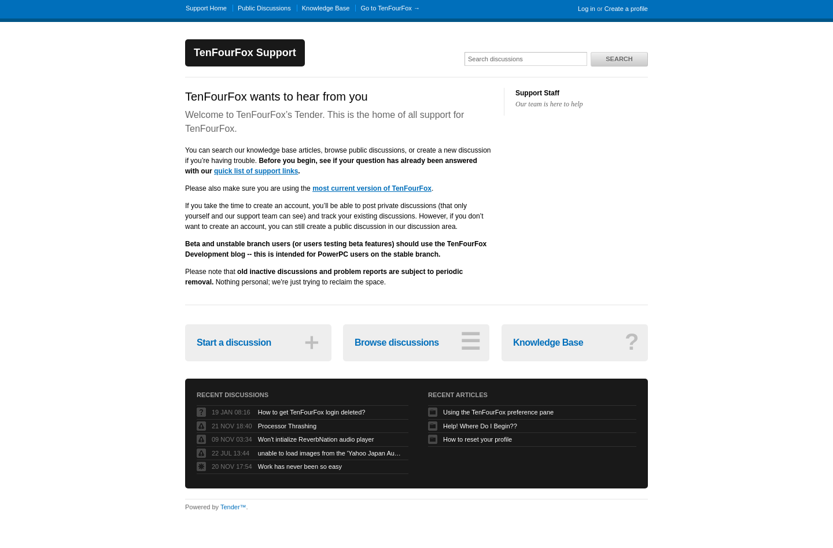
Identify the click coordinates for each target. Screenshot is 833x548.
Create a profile (626, 8)
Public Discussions (264, 8)
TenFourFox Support (245, 52)
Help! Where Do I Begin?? (480, 426)
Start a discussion (259, 341)
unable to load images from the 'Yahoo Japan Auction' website (330, 453)
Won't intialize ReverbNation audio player (316, 439)
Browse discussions (417, 341)
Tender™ (233, 506)
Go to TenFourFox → (390, 8)
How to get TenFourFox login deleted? (312, 412)
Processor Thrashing (287, 426)
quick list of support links (256, 171)
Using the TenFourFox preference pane (498, 412)
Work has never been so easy (300, 466)
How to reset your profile (477, 439)
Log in (586, 8)
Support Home (206, 8)
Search (619, 58)
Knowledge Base (326, 8)
